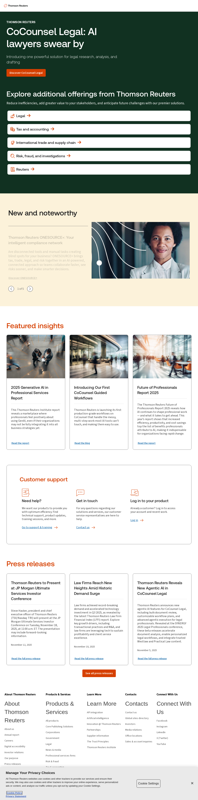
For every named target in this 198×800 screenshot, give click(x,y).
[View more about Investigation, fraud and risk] (99, 156)
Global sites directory (137, 718)
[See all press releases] (99, 673)
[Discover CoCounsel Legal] (26, 73)
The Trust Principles (98, 741)
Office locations (133, 736)
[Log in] (134, 520)
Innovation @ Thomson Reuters (104, 724)
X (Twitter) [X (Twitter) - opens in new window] (162, 738)
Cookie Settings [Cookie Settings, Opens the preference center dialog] (148, 783)
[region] (99, 783)
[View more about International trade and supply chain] (99, 142)
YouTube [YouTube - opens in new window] (161, 744)
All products (52, 721)
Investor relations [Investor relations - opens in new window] (14, 752)
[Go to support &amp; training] (37, 527)
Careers (9, 741)
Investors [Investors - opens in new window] (130, 724)
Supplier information (98, 736)
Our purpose (11, 758)
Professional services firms (61, 756)
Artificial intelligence (98, 718)
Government (52, 738)
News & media (53, 750)
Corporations (53, 732)
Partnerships (94, 730)
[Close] (192, 783)
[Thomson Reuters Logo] (16, 6)
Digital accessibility (15, 746)
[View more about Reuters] (99, 169)
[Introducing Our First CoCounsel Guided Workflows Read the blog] (83, 443)
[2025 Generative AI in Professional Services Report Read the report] (21, 443)
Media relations (133, 730)
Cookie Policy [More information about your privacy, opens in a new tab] (14, 793)
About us (9, 729)
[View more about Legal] (99, 116)
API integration (95, 712)
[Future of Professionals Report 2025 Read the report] (147, 443)
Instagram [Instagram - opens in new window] (162, 726)
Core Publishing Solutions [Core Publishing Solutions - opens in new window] (59, 726)
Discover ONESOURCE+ (22, 278)
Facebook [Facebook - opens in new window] (162, 721)
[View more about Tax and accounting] (99, 129)
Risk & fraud (52, 761)
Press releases (13, 764)
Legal (48, 744)
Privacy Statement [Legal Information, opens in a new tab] (16, 796)
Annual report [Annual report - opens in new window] (12, 735)
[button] (20, 694)
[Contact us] (83, 527)
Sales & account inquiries (138, 741)
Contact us (131, 712)
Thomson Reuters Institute (101, 747)
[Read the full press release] (28, 658)
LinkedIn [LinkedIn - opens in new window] (161, 732)
